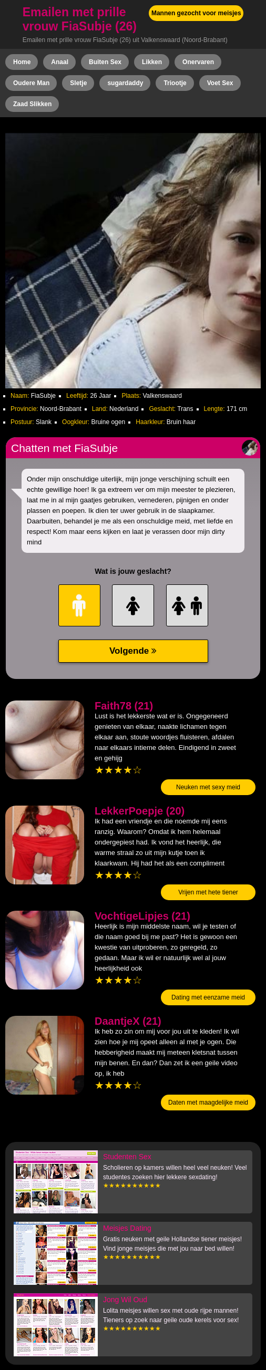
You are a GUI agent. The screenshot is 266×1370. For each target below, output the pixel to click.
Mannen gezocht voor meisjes (196, 13)
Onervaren (198, 62)
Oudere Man (31, 83)
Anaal (59, 62)
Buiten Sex (105, 62)
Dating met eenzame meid (208, 997)
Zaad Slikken (32, 104)
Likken (152, 62)
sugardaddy (125, 83)
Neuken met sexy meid (208, 787)
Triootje (174, 83)
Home (21, 62)
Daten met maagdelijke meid (208, 1102)
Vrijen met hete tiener (208, 892)
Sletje (78, 83)
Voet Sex (220, 83)
